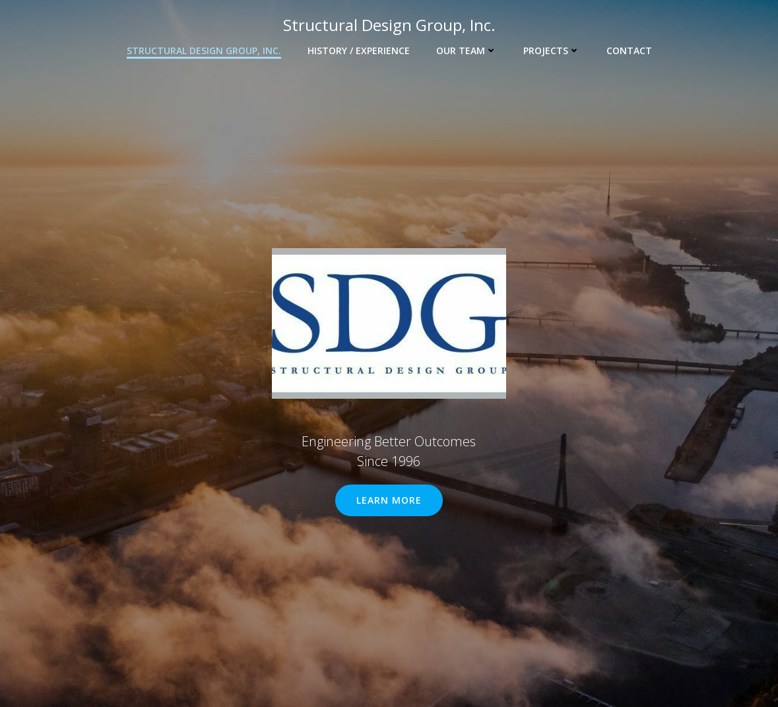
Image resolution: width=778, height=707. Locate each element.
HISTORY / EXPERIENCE (359, 50)
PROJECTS (551, 50)
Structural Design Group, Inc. (204, 50)
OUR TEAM (466, 50)
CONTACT (629, 50)
